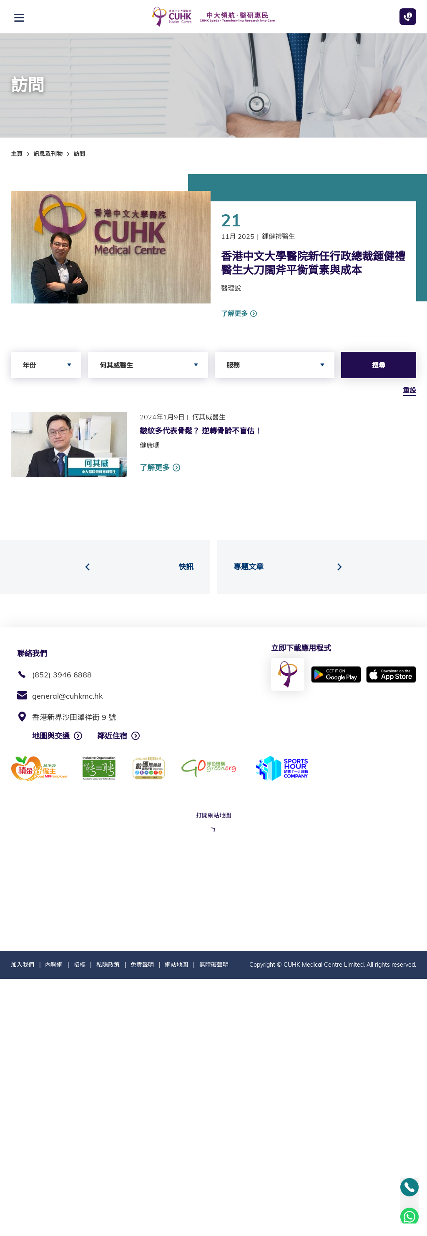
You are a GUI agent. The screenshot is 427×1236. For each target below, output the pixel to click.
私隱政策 (108, 1222)
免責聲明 (142, 1222)
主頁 (17, 154)
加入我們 (22, 1222)
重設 (409, 390)
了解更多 (234, 313)
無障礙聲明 (214, 1222)
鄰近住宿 (112, 736)
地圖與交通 (51, 736)
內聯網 (54, 1222)
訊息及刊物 (48, 154)
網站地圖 (176, 1222)
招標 (79, 1222)
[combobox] (46, 365)
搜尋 (378, 365)
